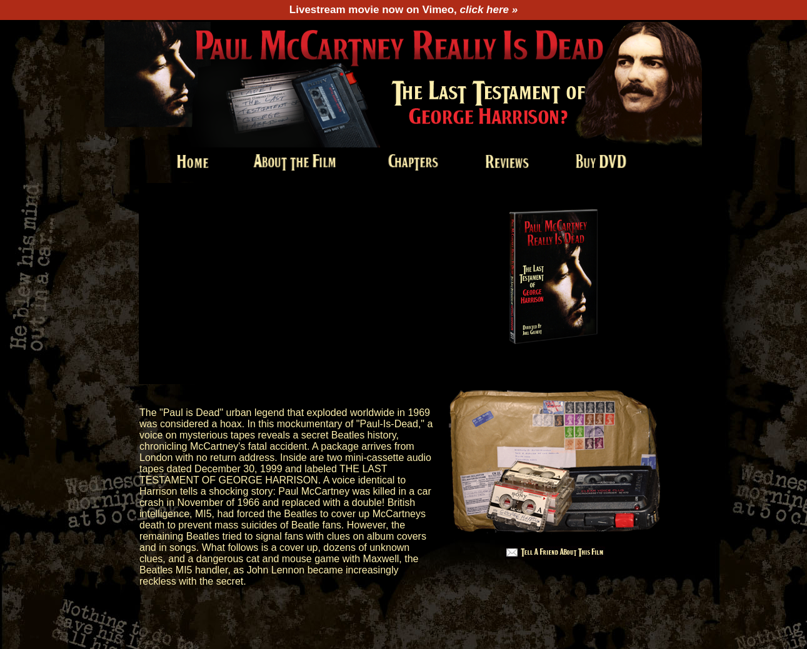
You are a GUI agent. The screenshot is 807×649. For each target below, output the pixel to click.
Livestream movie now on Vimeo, (403, 10)
